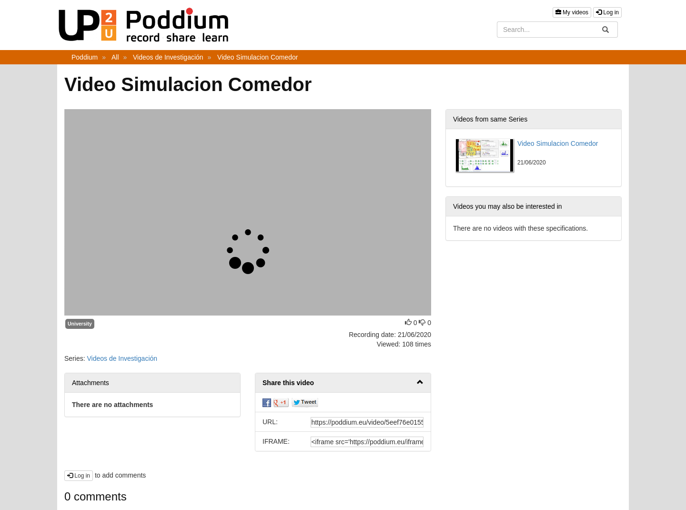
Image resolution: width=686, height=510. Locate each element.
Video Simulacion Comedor (257, 57)
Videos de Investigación (168, 57)
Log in (607, 12)
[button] (343, 383)
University (80, 323)
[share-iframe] (367, 442)
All (115, 57)
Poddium (84, 57)
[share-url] (367, 422)
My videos (571, 12)
